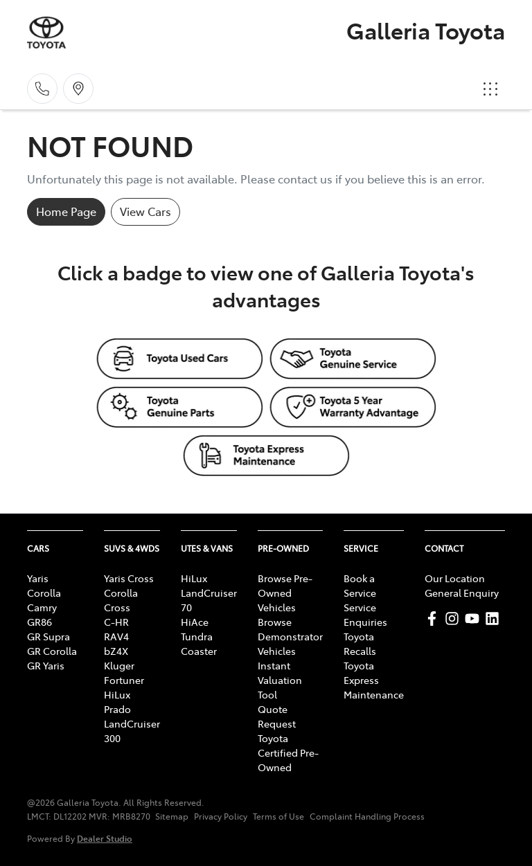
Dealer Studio (104, 838)
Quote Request (277, 716)
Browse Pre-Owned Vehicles (285, 592)
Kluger (119, 665)
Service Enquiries (365, 614)
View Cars (145, 211)
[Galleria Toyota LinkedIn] (495, 618)
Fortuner (124, 680)
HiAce (195, 622)
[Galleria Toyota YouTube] (475, 618)
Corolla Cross (121, 600)
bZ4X (116, 651)
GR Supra (48, 636)
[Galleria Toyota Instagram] (455, 618)
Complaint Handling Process (367, 816)
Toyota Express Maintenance (374, 679)
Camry (42, 607)
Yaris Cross (129, 578)
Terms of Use (278, 816)
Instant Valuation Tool (280, 679)
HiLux (117, 694)
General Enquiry (462, 592)
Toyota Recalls (360, 643)
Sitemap (171, 816)
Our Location (455, 578)
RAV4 (116, 636)
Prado (117, 709)
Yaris (37, 578)
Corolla (44, 592)
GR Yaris (45, 665)
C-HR (116, 622)
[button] (490, 88)
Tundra (197, 636)
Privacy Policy (220, 816)
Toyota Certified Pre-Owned (288, 752)
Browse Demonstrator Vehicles (290, 636)
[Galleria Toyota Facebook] (435, 618)
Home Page (66, 211)
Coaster (199, 651)
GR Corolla (52, 651)
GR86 (39, 622)
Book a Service (360, 585)
